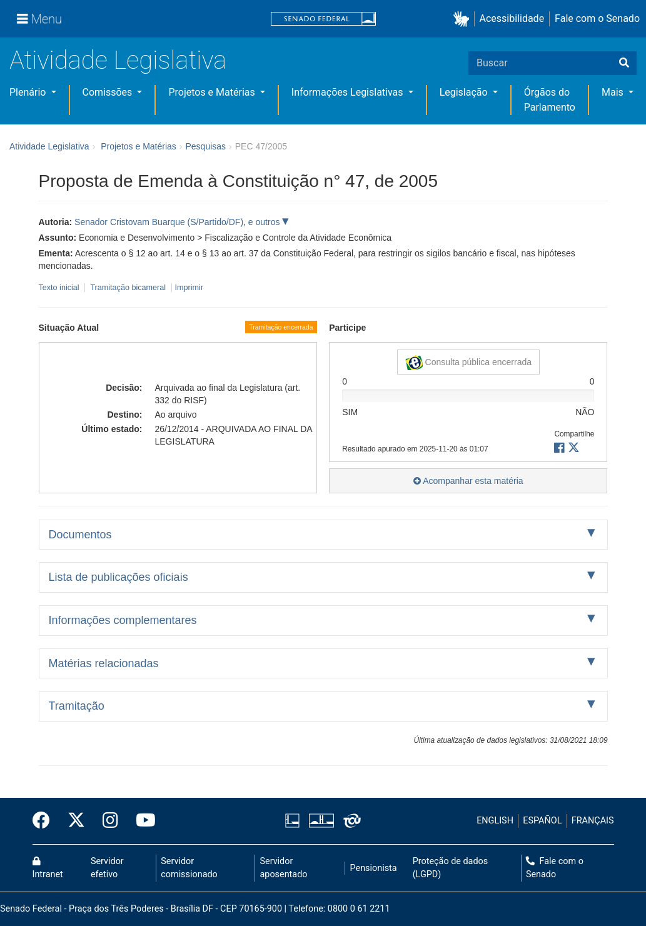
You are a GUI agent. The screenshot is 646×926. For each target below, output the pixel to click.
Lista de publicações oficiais (118, 577)
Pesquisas (205, 146)
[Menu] (39, 19)
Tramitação (76, 706)
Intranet (48, 868)
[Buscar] (624, 63)
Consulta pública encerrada (468, 362)
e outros (265, 222)
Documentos (80, 534)
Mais (614, 92)
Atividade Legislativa (117, 60)
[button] (463, 19)
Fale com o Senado (597, 18)
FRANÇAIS (593, 820)
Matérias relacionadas (104, 663)
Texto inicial (60, 287)
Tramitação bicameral (128, 287)
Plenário (28, 92)
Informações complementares (123, 620)
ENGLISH (495, 820)
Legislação (465, 92)
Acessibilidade (512, 18)
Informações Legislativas (348, 92)
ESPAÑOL (542, 820)
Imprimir (189, 287)
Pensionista (373, 868)
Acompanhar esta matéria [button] (468, 481)
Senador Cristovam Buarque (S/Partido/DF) (158, 222)
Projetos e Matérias (212, 92)
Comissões (109, 92)
